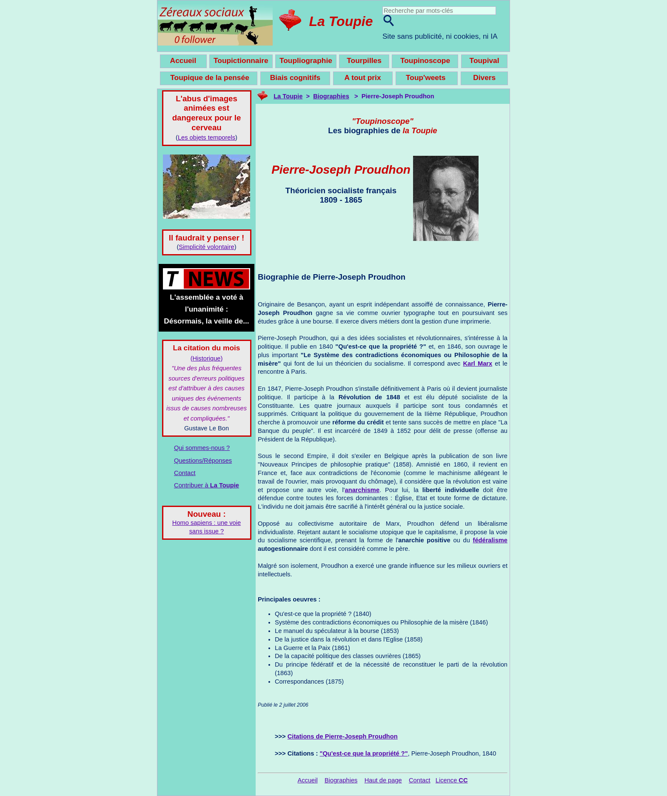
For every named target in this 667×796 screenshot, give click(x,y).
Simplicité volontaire (206, 246)
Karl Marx (477, 363)
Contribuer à (206, 485)
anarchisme (362, 490)
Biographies (331, 96)
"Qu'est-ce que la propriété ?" (363, 753)
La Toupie (341, 21)
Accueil (307, 780)
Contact (185, 473)
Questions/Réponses (203, 460)
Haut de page (383, 780)
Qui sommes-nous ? (202, 447)
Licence (452, 780)
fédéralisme (490, 540)
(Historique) (207, 358)
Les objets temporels (206, 137)
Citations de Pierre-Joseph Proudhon (343, 736)
